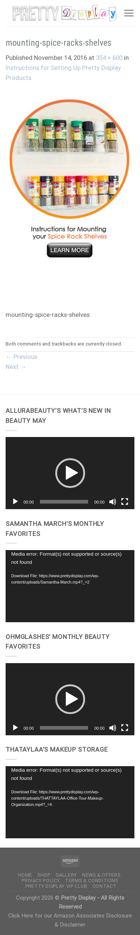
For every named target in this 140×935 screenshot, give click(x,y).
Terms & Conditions (91, 880)
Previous (21, 356)
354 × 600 (109, 57)
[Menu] (128, 13)
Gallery (66, 875)
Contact (105, 886)
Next (16, 366)
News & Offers (101, 875)
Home (25, 875)
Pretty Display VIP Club (56, 886)
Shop (43, 875)
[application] (70, 473)
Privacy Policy (41, 880)
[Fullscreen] (124, 501)
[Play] (15, 501)
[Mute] (112, 501)
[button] (70, 473)
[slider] (64, 502)
